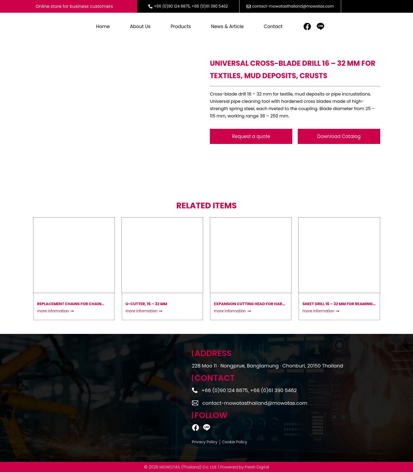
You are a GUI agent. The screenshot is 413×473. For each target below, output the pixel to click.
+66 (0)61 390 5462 (210, 6)
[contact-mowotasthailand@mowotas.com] (195, 403)
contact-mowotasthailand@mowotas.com (293, 6)
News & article (227, 27)
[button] (339, 137)
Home (103, 27)
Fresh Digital (257, 468)
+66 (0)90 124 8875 (172, 6)
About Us (140, 27)
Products (181, 27)
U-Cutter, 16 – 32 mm (146, 304)
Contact (273, 27)
